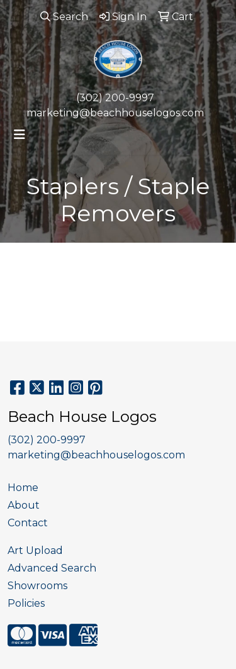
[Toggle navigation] (19, 134)
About (24, 505)
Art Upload (35, 550)
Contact (28, 523)
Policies (26, 603)
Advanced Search (52, 568)
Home (23, 488)
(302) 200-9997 (115, 98)
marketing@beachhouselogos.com (115, 113)
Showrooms (37, 586)
